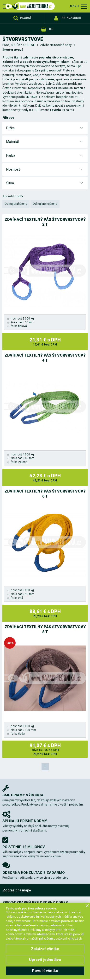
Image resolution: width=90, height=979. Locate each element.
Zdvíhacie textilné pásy (56, 45)
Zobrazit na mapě (17, 890)
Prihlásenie (71, 17)
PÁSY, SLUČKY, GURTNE (18, 45)
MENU (74, 6)
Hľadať (26, 17)
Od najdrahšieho (16, 203)
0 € (51, 29)
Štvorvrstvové (12, 49)
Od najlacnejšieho (45, 203)
